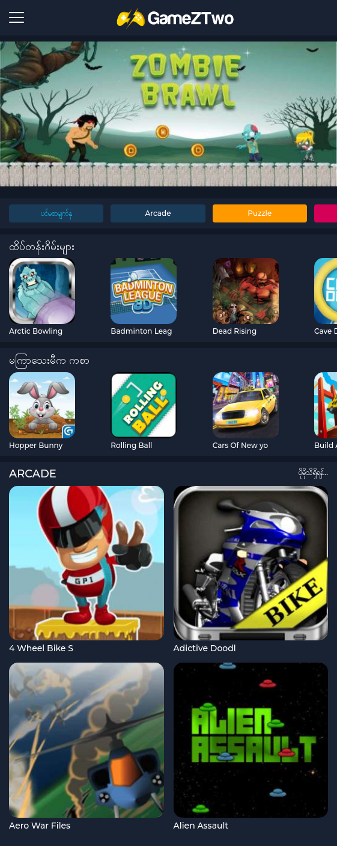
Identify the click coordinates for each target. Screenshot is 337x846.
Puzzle (259, 213)
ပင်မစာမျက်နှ (56, 213)
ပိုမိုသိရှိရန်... (313, 472)
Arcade (158, 213)
